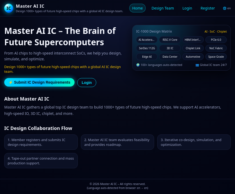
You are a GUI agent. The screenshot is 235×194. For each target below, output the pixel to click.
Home (137, 8)
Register (208, 8)
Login (187, 8)
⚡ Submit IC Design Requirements (39, 82)
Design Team (162, 8)
